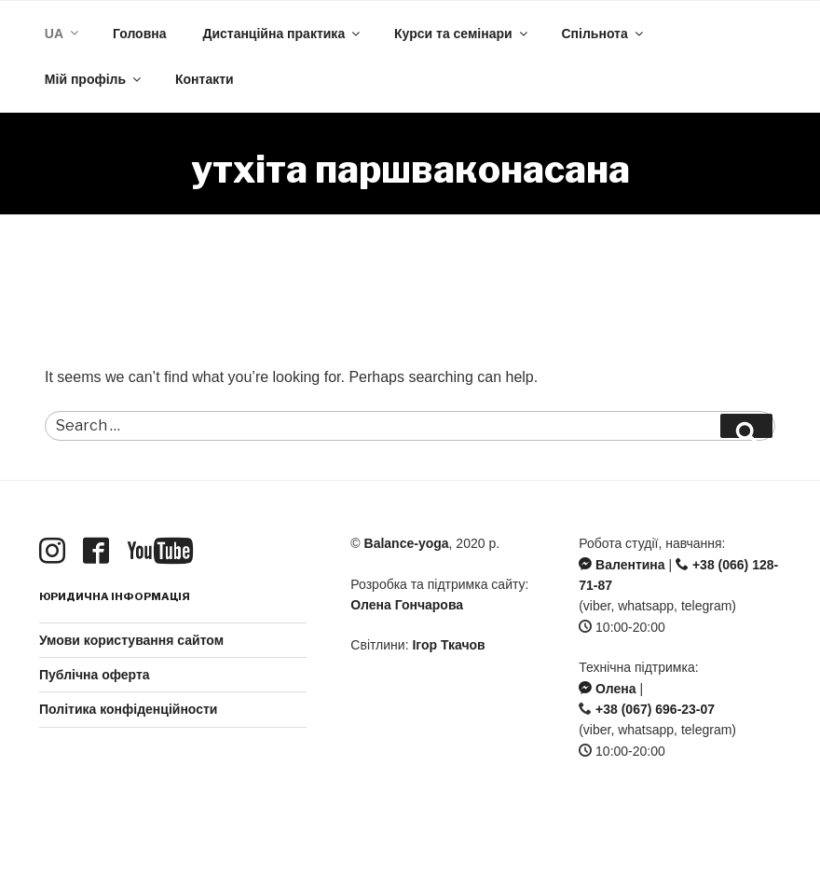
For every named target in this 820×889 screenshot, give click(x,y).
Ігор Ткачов (448, 644)
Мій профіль (94, 79)
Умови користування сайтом (131, 640)
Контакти (204, 79)
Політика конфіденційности (128, 709)
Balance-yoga (406, 543)
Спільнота (604, 33)
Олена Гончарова (406, 604)
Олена (607, 688)
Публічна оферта (94, 674)
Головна (140, 33)
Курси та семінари (462, 33)
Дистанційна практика (282, 33)
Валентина (621, 564)
